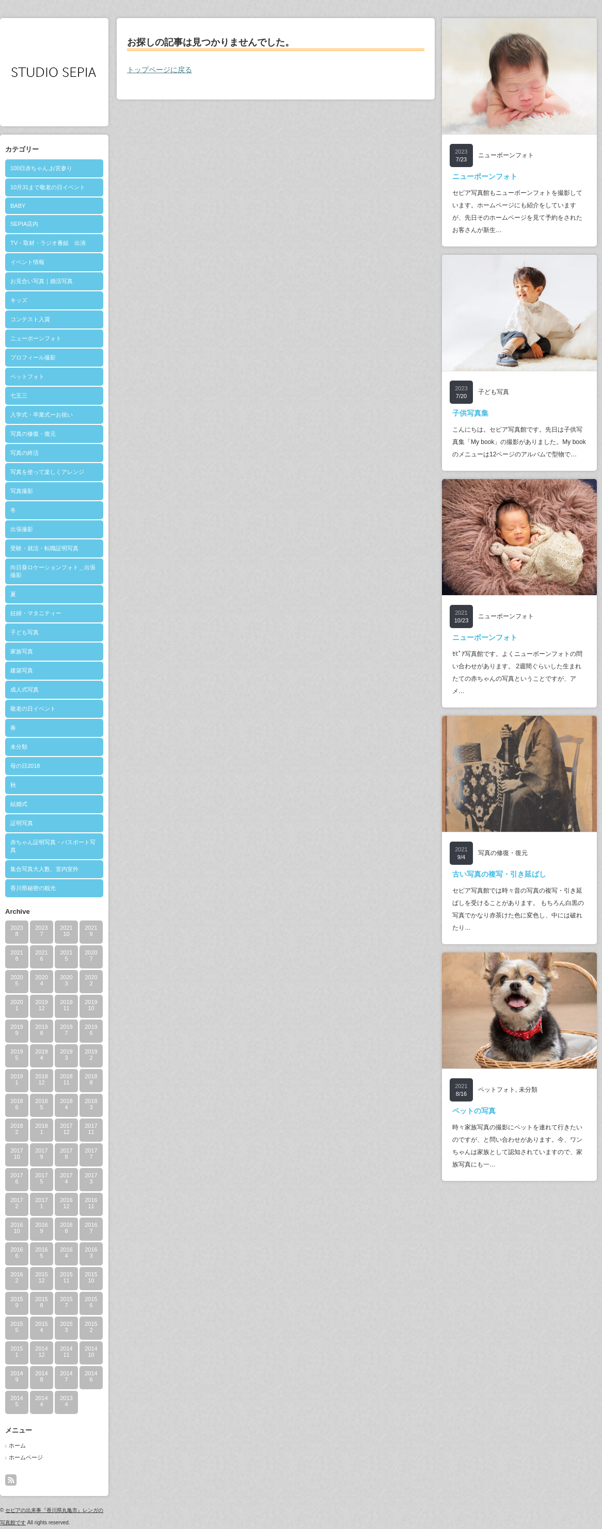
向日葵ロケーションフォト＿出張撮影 (53, 571)
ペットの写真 (474, 1111)
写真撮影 (21, 491)
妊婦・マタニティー (35, 613)
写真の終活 (24, 453)
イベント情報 (27, 262)
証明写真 (21, 823)
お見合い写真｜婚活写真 (41, 281)
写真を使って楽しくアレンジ (47, 472)
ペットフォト (27, 376)
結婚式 (18, 804)
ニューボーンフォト (35, 338)
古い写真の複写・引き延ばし (499, 874)
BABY (17, 206)
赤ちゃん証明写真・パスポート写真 (53, 846)
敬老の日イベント (33, 708)
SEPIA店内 (24, 224)
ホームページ (26, 1457)
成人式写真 (24, 689)
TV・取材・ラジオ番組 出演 (48, 243)
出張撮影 (21, 529)
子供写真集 (470, 413)
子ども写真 (24, 632)
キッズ (18, 300)
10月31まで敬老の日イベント (47, 187)
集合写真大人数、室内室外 (44, 869)
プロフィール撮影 (33, 357)
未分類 (18, 747)
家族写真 (21, 651)
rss (11, 1480)
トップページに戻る (159, 69)
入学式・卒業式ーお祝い (41, 415)
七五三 (18, 395)
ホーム (17, 1445)
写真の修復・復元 (33, 434)
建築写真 (21, 670)
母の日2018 (25, 766)
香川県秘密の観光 (33, 888)
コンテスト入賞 (30, 319)
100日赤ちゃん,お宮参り (41, 168)
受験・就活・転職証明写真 (44, 548)
